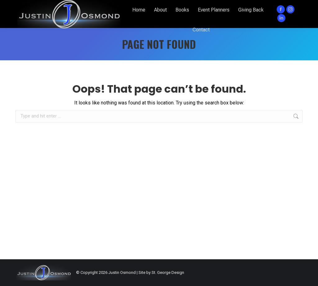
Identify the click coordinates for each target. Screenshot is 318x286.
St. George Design (168, 272)
